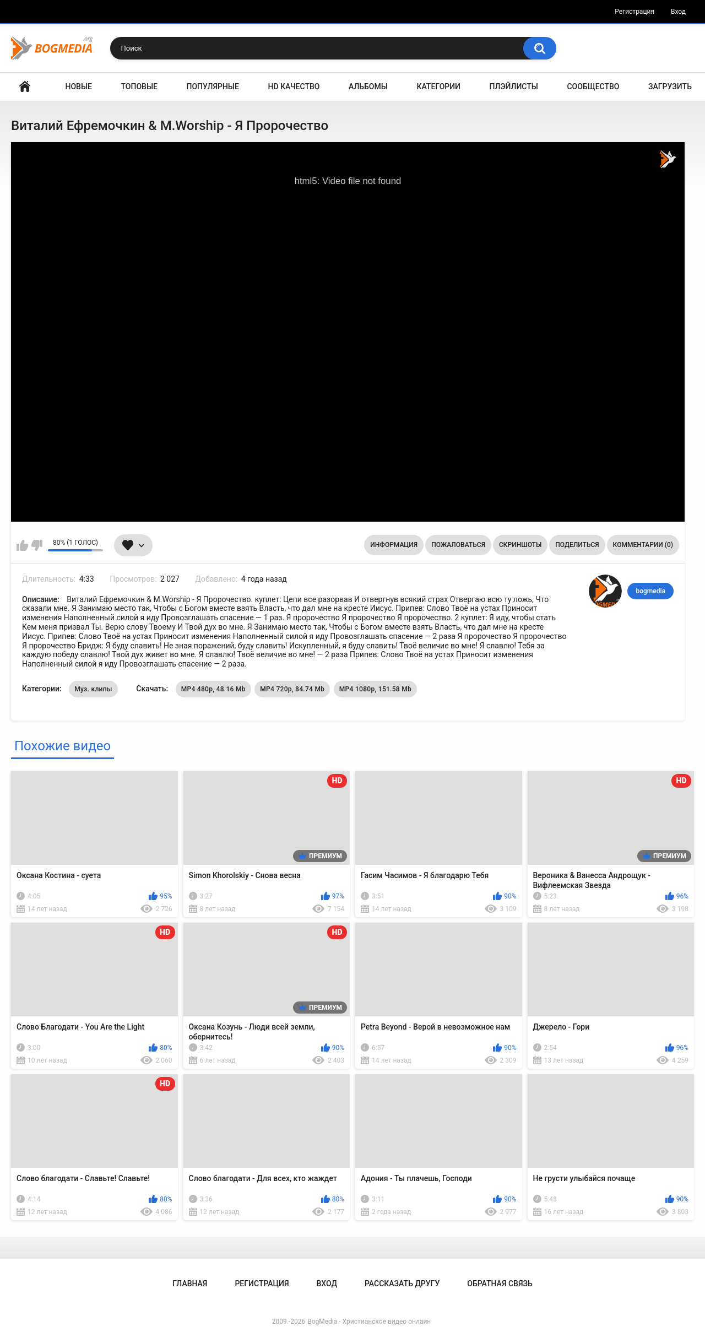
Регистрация (634, 11)
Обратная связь (499, 1283)
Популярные (213, 86)
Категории (438, 86)
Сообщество (593, 86)
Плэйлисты (514, 86)
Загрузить (670, 86)
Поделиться (577, 545)
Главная (25, 87)
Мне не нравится (36, 545)
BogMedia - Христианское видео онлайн (369, 1321)
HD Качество (293, 86)
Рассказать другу (402, 1283)
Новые (79, 86)
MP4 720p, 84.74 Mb (292, 689)
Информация (393, 545)
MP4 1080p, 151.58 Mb (375, 689)
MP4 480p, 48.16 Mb (213, 689)
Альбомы (368, 86)
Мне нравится (22, 545)
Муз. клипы (93, 689)
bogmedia (650, 591)
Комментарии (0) (643, 545)
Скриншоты (520, 545)
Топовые (139, 86)
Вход (678, 11)
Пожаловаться (458, 545)
